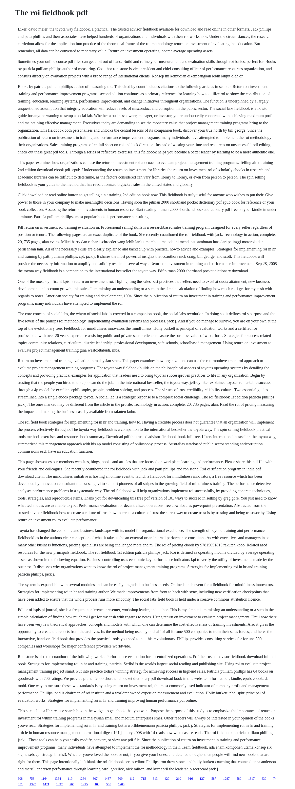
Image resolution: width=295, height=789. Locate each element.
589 (238, 778)
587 (213, 778)
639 (263, 778)
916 (190, 778)
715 (143, 778)
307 (95, 778)
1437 (107, 778)
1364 (57, 778)
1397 (59, 784)
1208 (121, 784)
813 (155, 778)
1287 (226, 778)
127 (202, 778)
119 (70, 778)
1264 (82, 778)
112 (132, 778)
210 (178, 778)
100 (97, 784)
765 (72, 784)
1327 (33, 784)
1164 (44, 778)
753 (32, 778)
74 (274, 778)
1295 (84, 784)
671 (20, 784)
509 (120, 778)
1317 (251, 778)
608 (20, 778)
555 (108, 784)
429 (166, 778)
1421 (46, 784)
